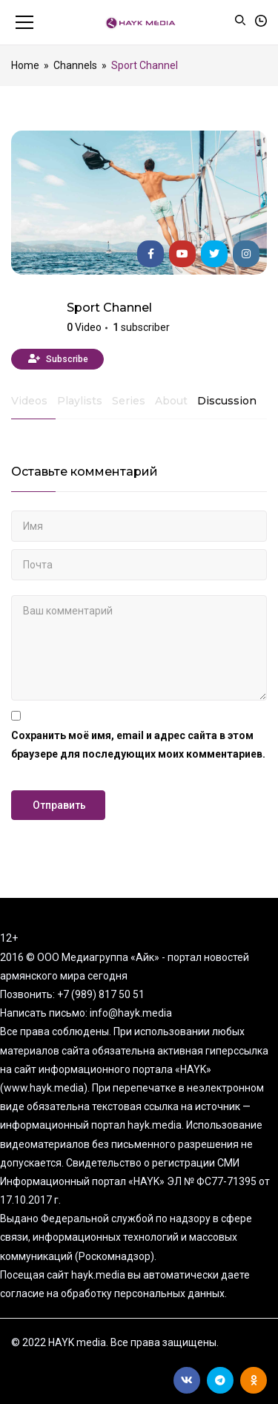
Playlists (79, 401)
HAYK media (33, 319)
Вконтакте (187, 1380)
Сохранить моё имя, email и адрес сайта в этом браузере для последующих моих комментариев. (138, 744)
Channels (75, 65)
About (171, 401)
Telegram (220, 1380)
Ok (254, 1380)
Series (128, 401)
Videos (29, 401)
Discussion (227, 401)
